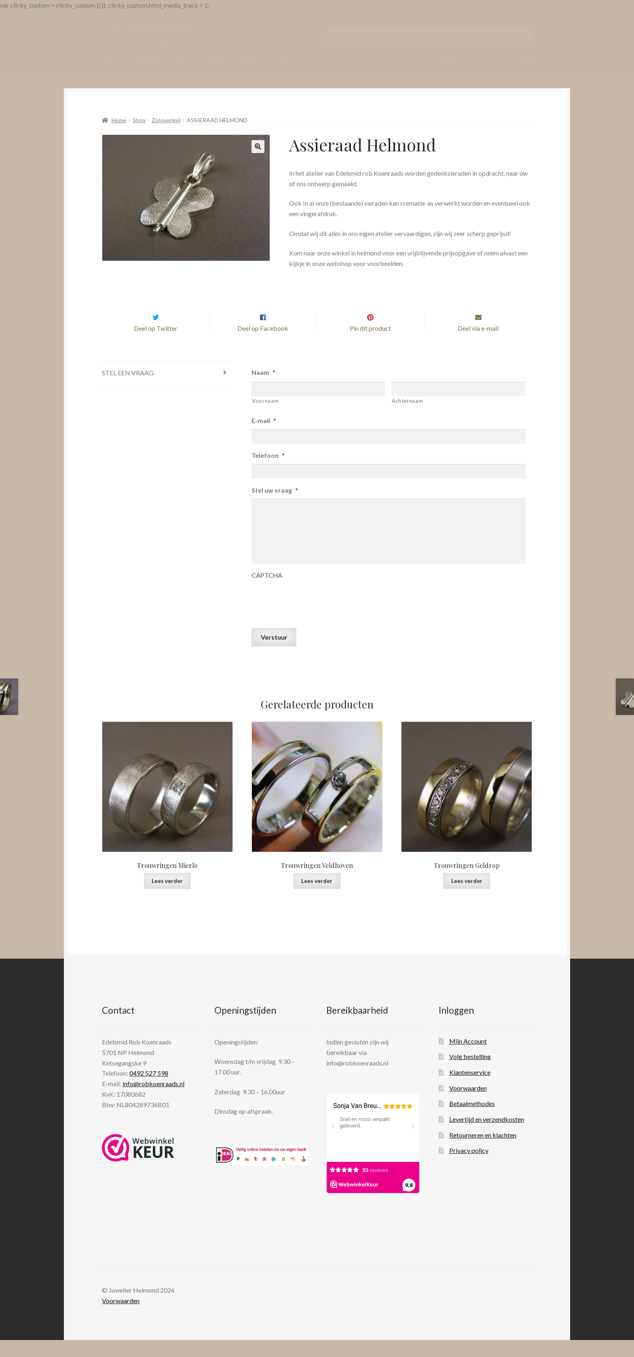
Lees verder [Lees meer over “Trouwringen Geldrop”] (466, 897)
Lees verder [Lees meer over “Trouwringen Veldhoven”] (316, 897)
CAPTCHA (266, 592)
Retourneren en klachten (482, 1152)
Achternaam (407, 418)
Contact (214, 62)
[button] (257, 146)
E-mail (263, 437)
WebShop (147, 62)
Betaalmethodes (472, 1121)
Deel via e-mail (478, 345)
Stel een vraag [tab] (128, 390)
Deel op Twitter (156, 345)
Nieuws (250, 62)
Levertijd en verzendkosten (486, 1136)
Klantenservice (469, 1089)
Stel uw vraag (274, 507)
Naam (263, 389)
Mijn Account (468, 1058)
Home (110, 62)
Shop (139, 120)
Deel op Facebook (262, 345)
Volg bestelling (470, 1074)
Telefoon (268, 472)
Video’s (285, 62)
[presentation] (312, 616)
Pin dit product (370, 345)
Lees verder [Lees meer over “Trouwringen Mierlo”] (167, 897)
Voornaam (265, 418)
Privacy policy (468, 1167)
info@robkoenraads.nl (153, 1100)
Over (182, 62)
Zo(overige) (166, 120)
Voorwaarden (468, 1105)
